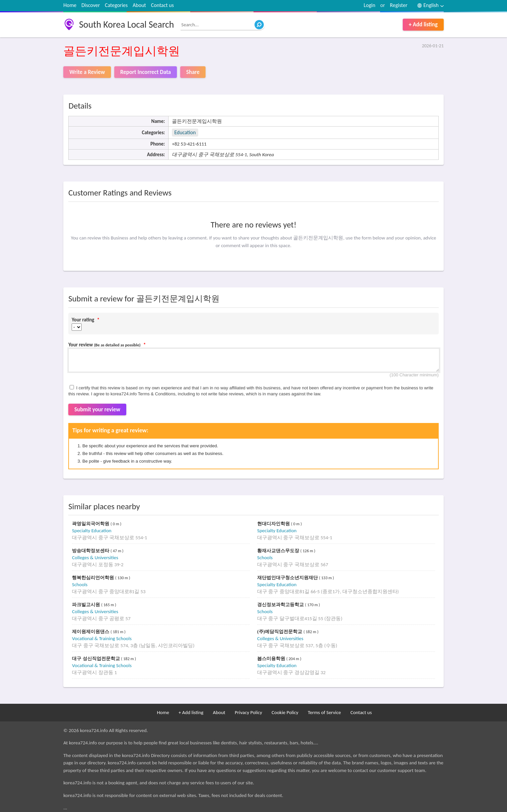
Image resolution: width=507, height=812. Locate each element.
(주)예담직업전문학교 (280, 631)
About (139, 5)
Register (398, 5)
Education (185, 132)
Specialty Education (91, 531)
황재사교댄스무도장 (278, 550)
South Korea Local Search (126, 24)
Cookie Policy (284, 712)
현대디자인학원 (274, 523)
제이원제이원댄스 (91, 631)
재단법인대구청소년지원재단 (288, 577)
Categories (116, 5)
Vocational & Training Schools (102, 638)
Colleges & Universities (95, 558)
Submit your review (97, 409)
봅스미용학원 (271, 658)
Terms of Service (324, 712)
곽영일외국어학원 (91, 523)
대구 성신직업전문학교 (96, 658)
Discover (90, 5)
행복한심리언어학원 (93, 577)
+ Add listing (423, 24)
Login (369, 5)
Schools (264, 558)
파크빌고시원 (86, 604)
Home (69, 5)
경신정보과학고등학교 (281, 604)
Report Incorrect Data (145, 72)
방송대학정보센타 (91, 550)
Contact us (162, 5)
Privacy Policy (248, 712)
